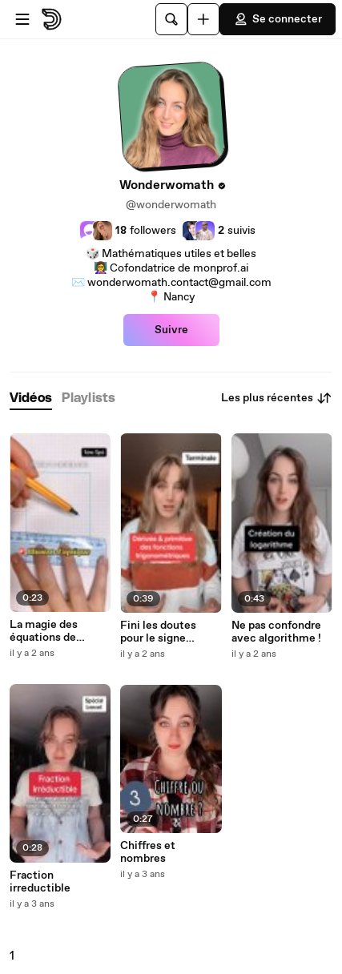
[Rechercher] (171, 19)
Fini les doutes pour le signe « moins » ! (158, 632)
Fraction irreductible (40, 882)
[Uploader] (203, 19)
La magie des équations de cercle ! (44, 631)
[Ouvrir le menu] (22, 19)
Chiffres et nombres (147, 852)
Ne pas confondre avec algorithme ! (276, 632)
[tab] (31, 398)
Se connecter (277, 19)
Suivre (171, 330)
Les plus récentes (276, 398)
